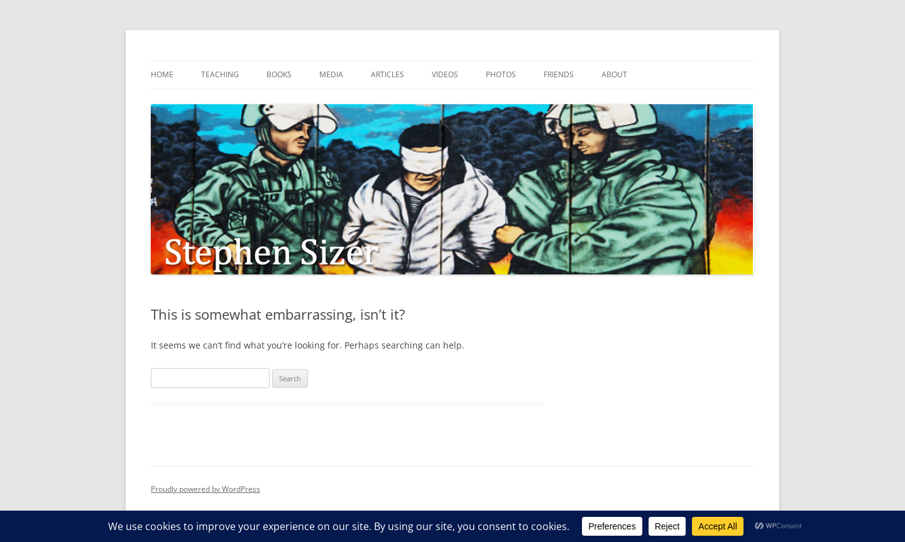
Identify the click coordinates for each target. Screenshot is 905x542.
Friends (559, 74)
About (614, 74)
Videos (445, 74)
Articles (387, 74)
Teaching (220, 74)
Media (331, 74)
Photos (501, 74)
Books (279, 74)
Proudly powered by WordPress (205, 489)
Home (162, 74)
